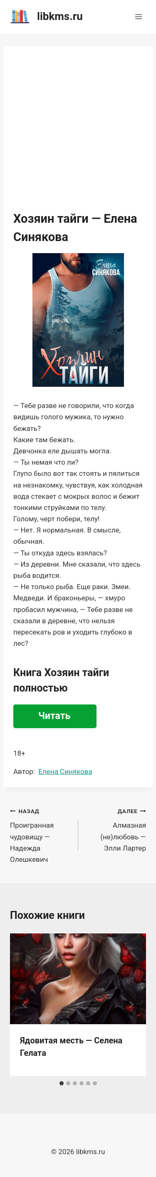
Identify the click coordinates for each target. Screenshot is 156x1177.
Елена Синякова (65, 771)
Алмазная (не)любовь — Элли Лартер (115, 828)
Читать (54, 716)
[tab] (61, 1083)
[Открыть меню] (138, 16)
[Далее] (131, 1004)
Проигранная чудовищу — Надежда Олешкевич (40, 834)
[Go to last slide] (24, 1004)
